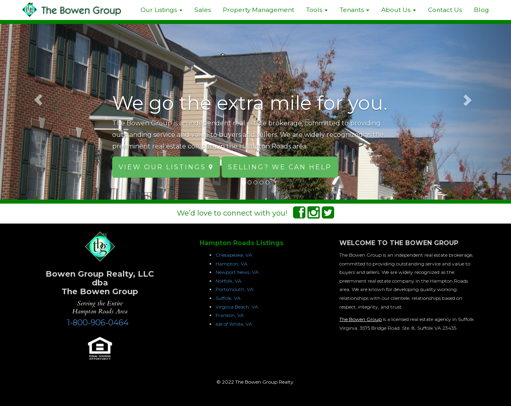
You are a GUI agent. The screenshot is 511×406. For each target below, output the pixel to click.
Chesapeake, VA (234, 255)
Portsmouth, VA (235, 289)
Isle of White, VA (234, 324)
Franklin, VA (230, 315)
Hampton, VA (232, 264)
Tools (317, 10)
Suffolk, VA (228, 298)
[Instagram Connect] (313, 215)
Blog (481, 10)
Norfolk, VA (229, 281)
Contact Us (445, 10)
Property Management (258, 10)
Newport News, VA (237, 272)
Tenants (354, 10)
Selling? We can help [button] (280, 167)
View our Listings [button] (166, 167)
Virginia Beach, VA (237, 307)
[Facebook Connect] (299, 215)
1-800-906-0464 (98, 322)
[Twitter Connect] (328, 215)
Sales (202, 10)
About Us (398, 10)
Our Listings (161, 10)
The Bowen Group (360, 319)
